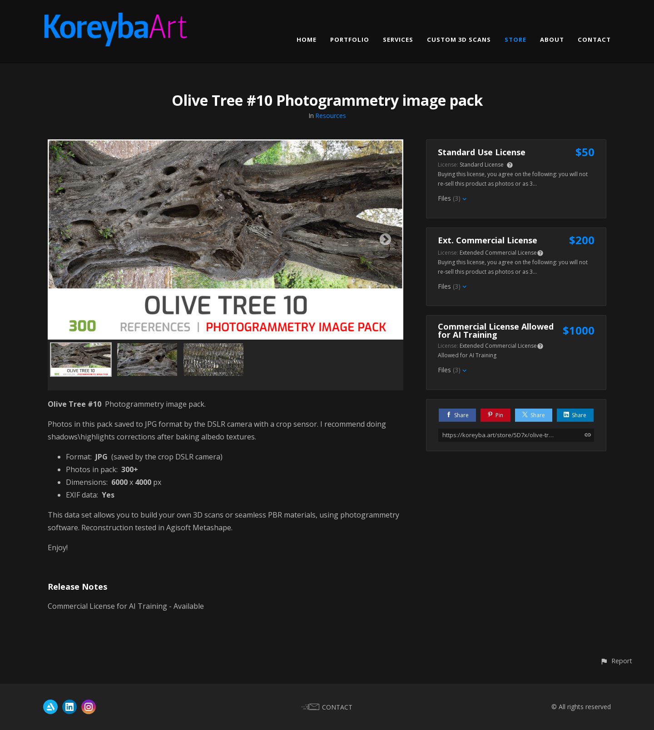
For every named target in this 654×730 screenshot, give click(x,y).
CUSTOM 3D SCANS (459, 39)
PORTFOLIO (349, 39)
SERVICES (398, 39)
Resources (330, 115)
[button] (616, 660)
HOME (307, 39)
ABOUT (552, 39)
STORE (515, 39)
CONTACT (594, 39)
